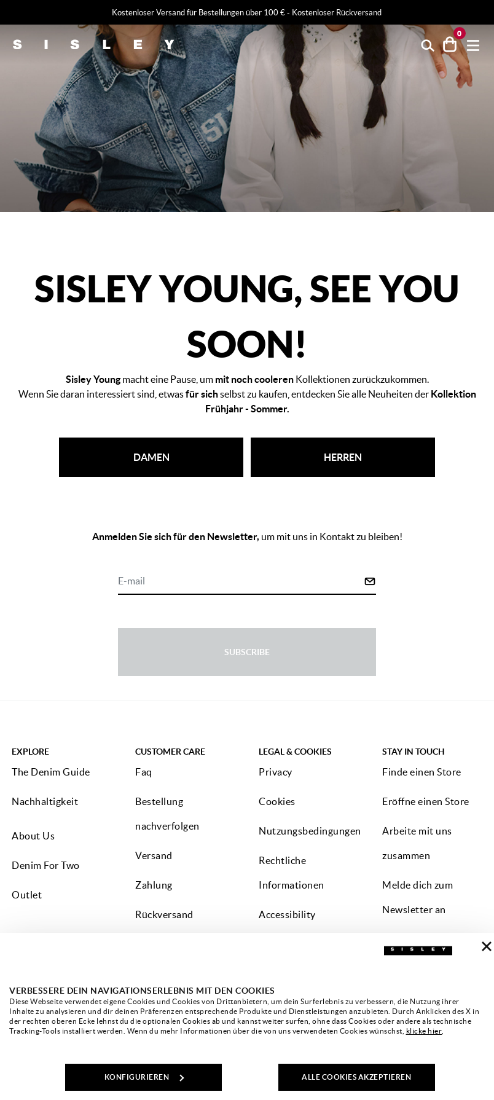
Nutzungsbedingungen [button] (310, 830)
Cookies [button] (277, 801)
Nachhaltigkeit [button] (45, 801)
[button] (428, 44)
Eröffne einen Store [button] (425, 801)
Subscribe (247, 652)
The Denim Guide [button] (51, 771)
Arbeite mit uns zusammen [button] (417, 843)
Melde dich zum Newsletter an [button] (417, 897)
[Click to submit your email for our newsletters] (370, 581)
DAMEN (151, 457)
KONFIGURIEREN (144, 1077)
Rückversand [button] (164, 914)
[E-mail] (241, 581)
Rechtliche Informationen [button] (291, 872)
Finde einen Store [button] (421, 771)
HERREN (343, 457)
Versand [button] (154, 855)
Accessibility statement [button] (287, 927)
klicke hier (424, 1031)
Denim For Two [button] (46, 865)
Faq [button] (143, 771)
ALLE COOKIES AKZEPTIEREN (356, 1077)
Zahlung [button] (154, 884)
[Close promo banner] (488, 13)
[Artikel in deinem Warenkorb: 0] (450, 44)
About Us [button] (33, 835)
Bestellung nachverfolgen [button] (167, 813)
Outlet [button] (27, 894)
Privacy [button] (275, 771)
